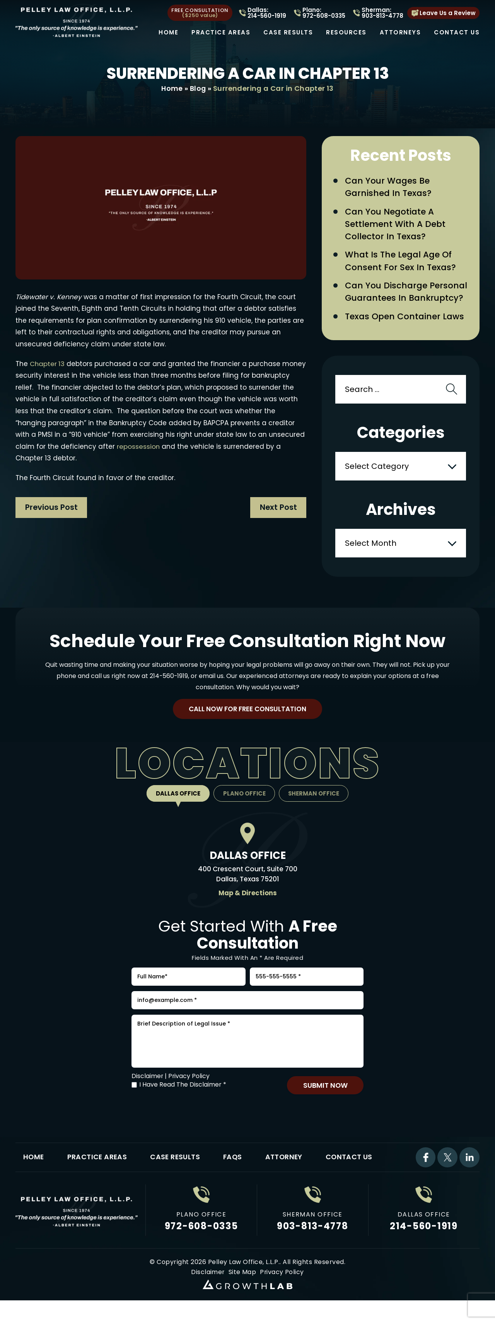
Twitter (447, 1169)
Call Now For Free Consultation (247, 712)
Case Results (288, 32)
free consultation (200, 13)
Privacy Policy (189, 1087)
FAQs (235, 1169)
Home (168, 32)
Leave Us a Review (448, 13)
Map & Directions (247, 897)
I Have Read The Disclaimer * (182, 1096)
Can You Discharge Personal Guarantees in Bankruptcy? (406, 294)
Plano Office (244, 798)
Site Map (242, 1284)
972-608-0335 (201, 1238)
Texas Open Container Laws (404, 319)
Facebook (425, 1169)
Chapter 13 (47, 363)
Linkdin (469, 1169)
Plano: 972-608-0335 (323, 13)
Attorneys (400, 32)
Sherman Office (315, 798)
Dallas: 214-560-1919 (267, 13)
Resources (346, 32)
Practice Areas (220, 32)
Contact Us (457, 32)
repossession (176, 446)
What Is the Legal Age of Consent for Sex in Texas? (400, 262)
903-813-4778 (313, 1238)
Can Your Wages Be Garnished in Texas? (388, 187)
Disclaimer (147, 1087)
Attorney (287, 1169)
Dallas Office (177, 798)
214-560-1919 (168, 678)
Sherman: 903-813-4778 (382, 13)
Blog (198, 88)
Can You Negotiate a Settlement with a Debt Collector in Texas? (395, 225)
